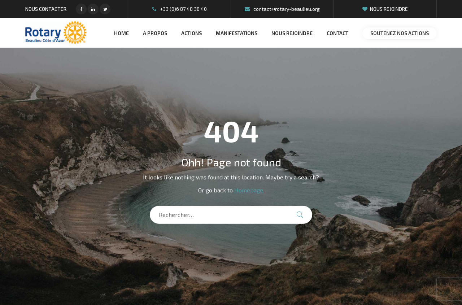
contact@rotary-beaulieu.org (282, 9)
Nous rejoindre (385, 9)
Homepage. (249, 190)
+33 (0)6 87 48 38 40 (179, 9)
